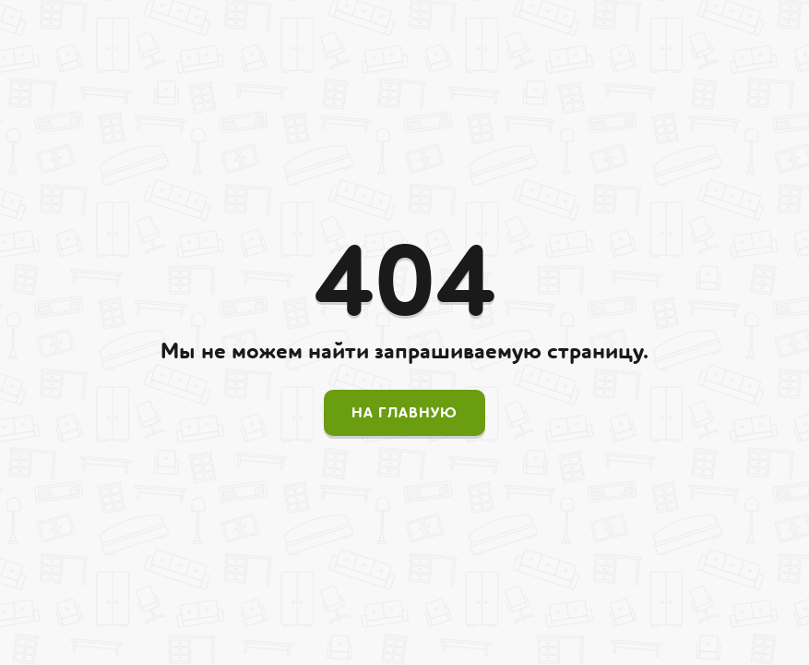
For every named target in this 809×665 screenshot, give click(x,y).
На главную (404, 413)
